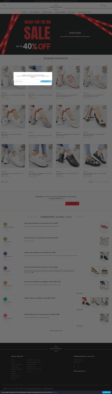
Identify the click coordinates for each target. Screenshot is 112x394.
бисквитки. (54, 392)
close (74, 190)
